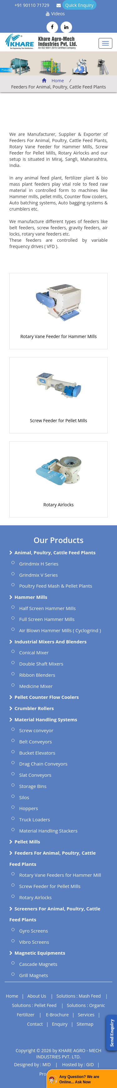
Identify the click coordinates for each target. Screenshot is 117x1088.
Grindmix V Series (38, 575)
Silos (24, 797)
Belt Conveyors (35, 741)
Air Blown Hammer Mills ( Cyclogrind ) (60, 630)
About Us (36, 996)
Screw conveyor (36, 730)
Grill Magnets (33, 975)
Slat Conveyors (35, 775)
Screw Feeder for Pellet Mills (58, 420)
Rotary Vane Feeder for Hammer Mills (58, 336)
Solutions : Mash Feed (78, 996)
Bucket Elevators (37, 753)
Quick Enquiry (79, 5)
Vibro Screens (34, 942)
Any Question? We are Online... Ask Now (79, 1079)
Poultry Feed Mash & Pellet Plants (55, 586)
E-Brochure (57, 1015)
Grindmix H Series (39, 564)
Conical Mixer (34, 652)
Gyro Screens (33, 931)
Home (53, 81)
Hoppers (28, 808)
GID (90, 1064)
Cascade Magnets (38, 964)
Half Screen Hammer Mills (47, 608)
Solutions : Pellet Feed (34, 1005)
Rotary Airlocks (58, 505)
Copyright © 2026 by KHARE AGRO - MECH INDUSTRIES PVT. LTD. (58, 1053)
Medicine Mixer (36, 686)
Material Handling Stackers (48, 831)
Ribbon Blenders (37, 675)
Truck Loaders (34, 819)
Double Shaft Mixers (41, 664)
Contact (35, 1024)
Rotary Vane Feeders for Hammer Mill (60, 875)
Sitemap (85, 1024)
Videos (58, 14)
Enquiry (60, 1024)
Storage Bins (32, 786)
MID (46, 1064)
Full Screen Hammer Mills (47, 619)
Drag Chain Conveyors (43, 764)
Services (86, 1015)
